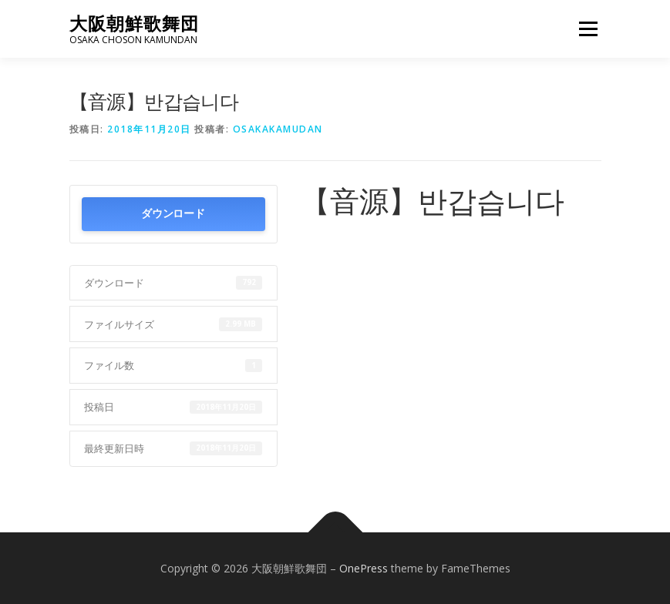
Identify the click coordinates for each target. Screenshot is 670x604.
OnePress (363, 568)
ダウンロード (172, 213)
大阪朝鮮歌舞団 (134, 23)
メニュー (587, 28)
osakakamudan (278, 129)
